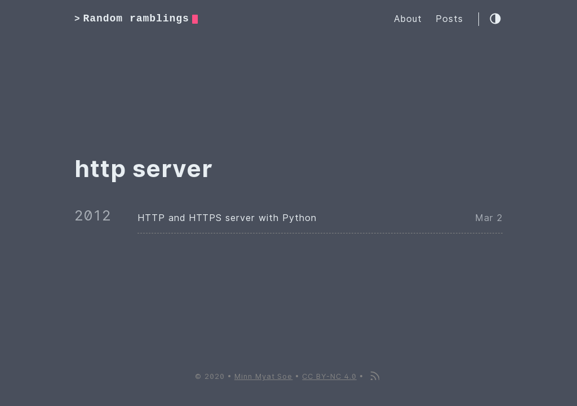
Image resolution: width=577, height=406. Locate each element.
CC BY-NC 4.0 (329, 376)
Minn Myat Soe (263, 376)
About (408, 19)
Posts (449, 19)
